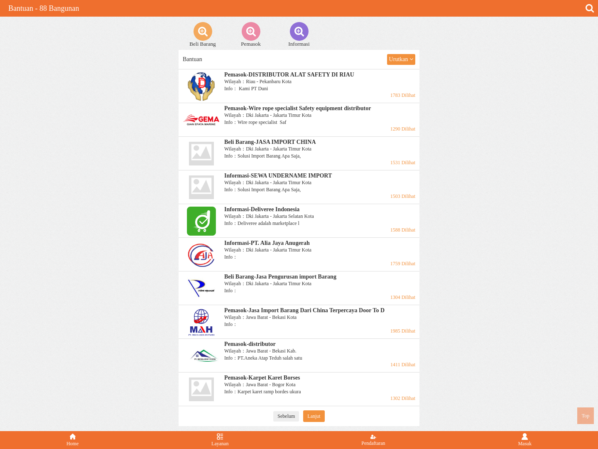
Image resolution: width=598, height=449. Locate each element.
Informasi (298, 34)
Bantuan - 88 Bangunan (43, 8)
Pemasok (251, 34)
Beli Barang (202, 34)
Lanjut (313, 416)
